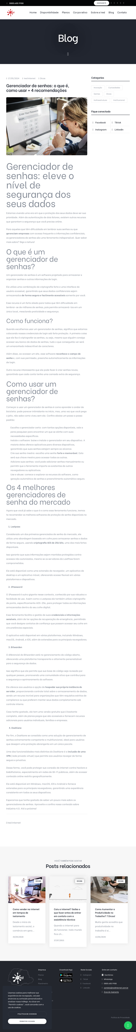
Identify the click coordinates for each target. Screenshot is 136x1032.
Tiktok (84, 979)
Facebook (86, 983)
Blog (111, 12)
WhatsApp (108, 979)
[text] (27, 1021)
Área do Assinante (111, 992)
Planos (66, 12)
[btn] (27, 1014)
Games (97, 93)
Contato (122, 12)
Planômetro (43, 983)
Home (33, 12)
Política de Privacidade (120, 1017)
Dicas (42, 78)
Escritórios (109, 974)
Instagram (86, 974)
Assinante (101, 3)
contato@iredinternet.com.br (116, 987)
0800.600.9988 (15, 3)
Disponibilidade (49, 12)
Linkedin (85, 987)
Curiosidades (114, 87)
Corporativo (80, 12)
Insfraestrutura (100, 100)
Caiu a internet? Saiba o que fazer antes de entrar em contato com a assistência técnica (67, 914)
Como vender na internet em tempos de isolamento (26, 912)
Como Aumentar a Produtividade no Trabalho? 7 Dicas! (105, 912)
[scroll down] (68, 54)
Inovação (98, 87)
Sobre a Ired (98, 12)
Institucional (119, 100)
